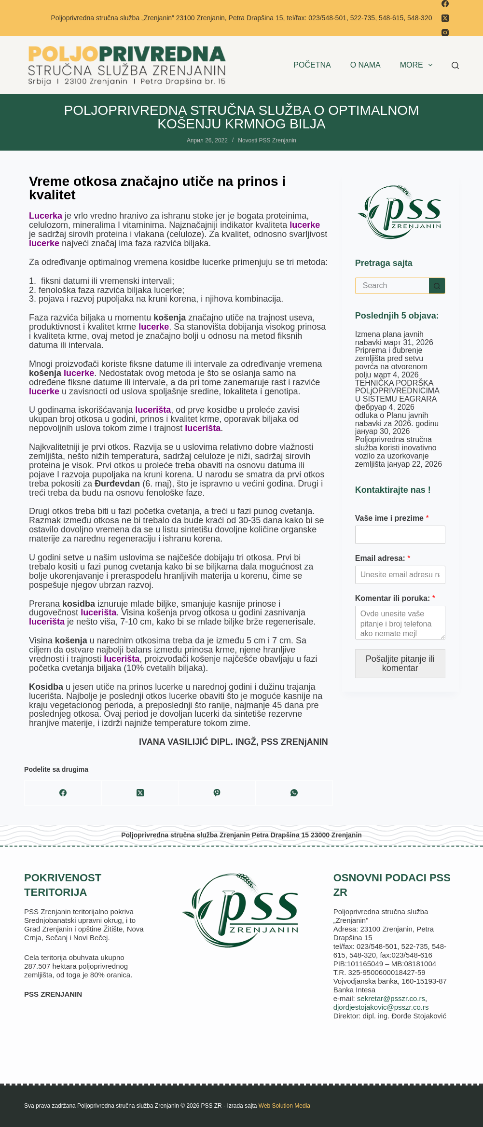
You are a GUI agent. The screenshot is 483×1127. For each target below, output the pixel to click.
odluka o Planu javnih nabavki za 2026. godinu (397, 419)
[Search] (455, 65)
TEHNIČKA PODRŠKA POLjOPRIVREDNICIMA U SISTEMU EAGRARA (397, 391)
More (418, 65)
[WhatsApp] (294, 793)
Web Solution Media (284, 1105)
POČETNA (312, 65)
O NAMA (365, 65)
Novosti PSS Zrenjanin (267, 140)
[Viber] (217, 793)
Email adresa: (383, 558)
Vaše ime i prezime (392, 518)
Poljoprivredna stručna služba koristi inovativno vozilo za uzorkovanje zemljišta (396, 451)
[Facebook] (445, 3)
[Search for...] (392, 286)
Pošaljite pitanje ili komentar (400, 663)
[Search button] (437, 286)
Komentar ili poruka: (395, 598)
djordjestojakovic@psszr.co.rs (381, 1007)
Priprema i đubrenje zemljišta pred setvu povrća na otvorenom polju (391, 362)
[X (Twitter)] (445, 18)
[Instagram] (445, 32)
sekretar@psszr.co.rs (391, 998)
